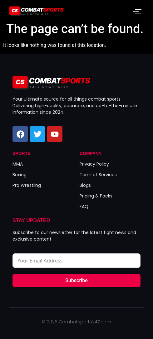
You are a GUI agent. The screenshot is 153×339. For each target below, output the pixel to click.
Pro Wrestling (26, 185)
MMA (17, 164)
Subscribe (76, 280)
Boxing (19, 175)
